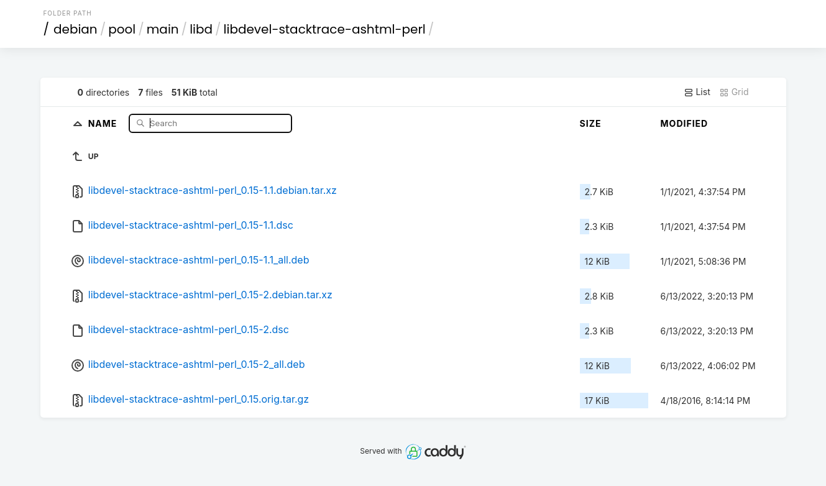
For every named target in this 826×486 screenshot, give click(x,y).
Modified (685, 123)
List (697, 92)
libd (201, 29)
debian (75, 29)
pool (121, 29)
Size (591, 123)
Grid (734, 92)
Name (104, 122)
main (163, 29)
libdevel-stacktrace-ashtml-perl (325, 29)
